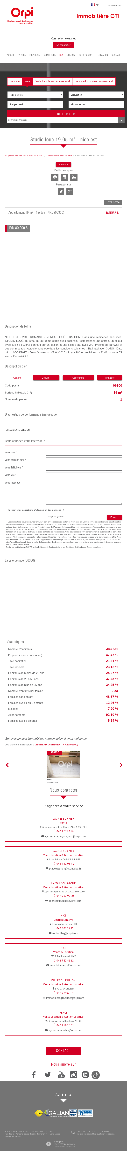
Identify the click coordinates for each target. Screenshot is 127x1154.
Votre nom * (11, 452)
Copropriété (78, 377)
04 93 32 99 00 (65, 896)
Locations (34, 55)
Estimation (102, 55)
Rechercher (66, 114)
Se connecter (63, 44)
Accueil (11, 55)
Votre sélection (114, 5)
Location (15, 81)
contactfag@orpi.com (65, 933)
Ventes (22, 55)
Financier (109, 377)
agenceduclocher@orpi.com (65, 901)
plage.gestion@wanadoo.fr (65, 868)
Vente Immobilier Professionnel (52, 81)
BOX (61, 55)
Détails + (46, 377)
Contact (116, 55)
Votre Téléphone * (14, 467)
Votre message (12, 482)
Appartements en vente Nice (59, 155)
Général (17, 377)
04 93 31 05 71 (65, 863)
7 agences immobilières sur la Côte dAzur (24, 155)
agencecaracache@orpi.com (65, 1030)
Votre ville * (11, 475)
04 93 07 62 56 (65, 831)
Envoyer (114, 517)
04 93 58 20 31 (65, 1025)
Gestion (71, 55)
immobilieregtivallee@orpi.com (65, 998)
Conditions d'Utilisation (75, 547)
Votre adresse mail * (15, 460)
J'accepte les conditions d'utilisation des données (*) (36, 509)
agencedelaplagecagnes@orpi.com (65, 836)
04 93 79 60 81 (65, 993)
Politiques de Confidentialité (49, 547)
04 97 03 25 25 (65, 928)
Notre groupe (86, 55)
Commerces (50, 55)
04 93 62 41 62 (65, 960)
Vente (27, 81)
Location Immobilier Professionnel (94, 81)
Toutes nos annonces (14, 1136)
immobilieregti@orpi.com (65, 965)
